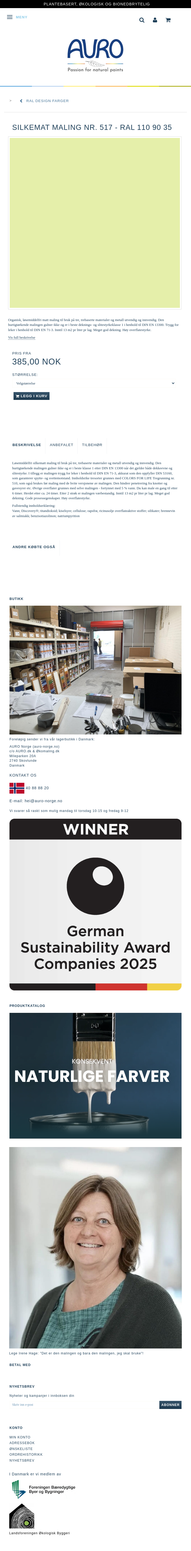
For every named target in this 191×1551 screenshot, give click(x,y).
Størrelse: (25, 375)
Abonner (170, 1405)
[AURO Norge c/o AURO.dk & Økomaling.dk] (95, 52)
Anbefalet (61, 445)
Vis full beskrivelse (21, 337)
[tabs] (142, 19)
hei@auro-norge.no (43, 801)
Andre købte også (33, 547)
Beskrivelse (26, 445)
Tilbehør (92, 445)
